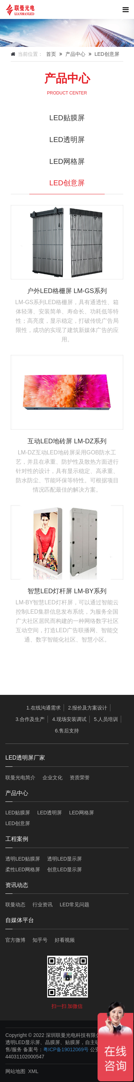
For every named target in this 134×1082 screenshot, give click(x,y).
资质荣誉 (80, 777)
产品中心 (75, 54)
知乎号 (40, 940)
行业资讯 (43, 904)
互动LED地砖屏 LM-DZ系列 (67, 441)
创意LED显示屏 (64, 869)
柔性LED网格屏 (22, 869)
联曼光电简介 (20, 777)
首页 (51, 54)
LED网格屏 (67, 161)
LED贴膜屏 (67, 118)
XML (33, 1071)
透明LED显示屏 (64, 859)
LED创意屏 (106, 54)
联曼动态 (15, 904)
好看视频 (65, 940)
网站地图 (15, 1071)
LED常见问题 (74, 904)
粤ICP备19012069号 (66, 1049)
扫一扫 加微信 (67, 1006)
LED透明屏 (67, 139)
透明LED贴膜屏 (22, 859)
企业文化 (53, 777)
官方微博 (15, 940)
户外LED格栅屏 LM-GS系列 (67, 290)
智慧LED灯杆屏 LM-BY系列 (67, 591)
